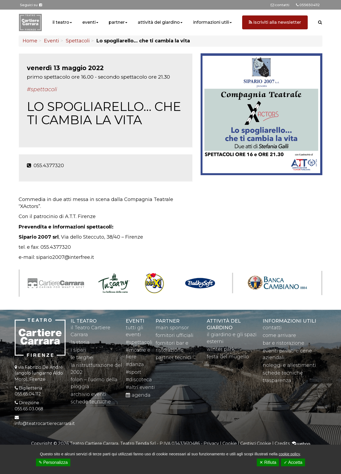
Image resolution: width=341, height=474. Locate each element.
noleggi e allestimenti (289, 365)
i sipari (78, 350)
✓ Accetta (293, 462)
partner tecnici (173, 357)
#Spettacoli (42, 89)
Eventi (51, 41)
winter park (221, 349)
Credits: (292, 443)
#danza (135, 364)
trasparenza (277, 380)
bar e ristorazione (283, 343)
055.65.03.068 (29, 408)
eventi (89, 22)
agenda (138, 395)
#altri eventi (140, 387)
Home (30, 41)
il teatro (60, 22)
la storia (80, 342)
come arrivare (279, 335)
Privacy (211, 443)
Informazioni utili (289, 321)
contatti (272, 328)
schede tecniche (91, 402)
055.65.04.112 (28, 393)
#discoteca (139, 380)
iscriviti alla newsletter (275, 22)
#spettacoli (139, 342)
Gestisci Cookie (255, 443)
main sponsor (172, 328)
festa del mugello (228, 357)
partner (117, 22)
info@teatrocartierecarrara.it (45, 423)
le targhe (82, 357)
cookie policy (289, 454)
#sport (133, 372)
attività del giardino (159, 22)
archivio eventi (88, 394)
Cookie (229, 443)
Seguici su (31, 5)
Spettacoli (78, 41)
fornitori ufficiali (174, 335)
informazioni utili (211, 22)
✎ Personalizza (53, 462)
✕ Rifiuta (267, 462)
